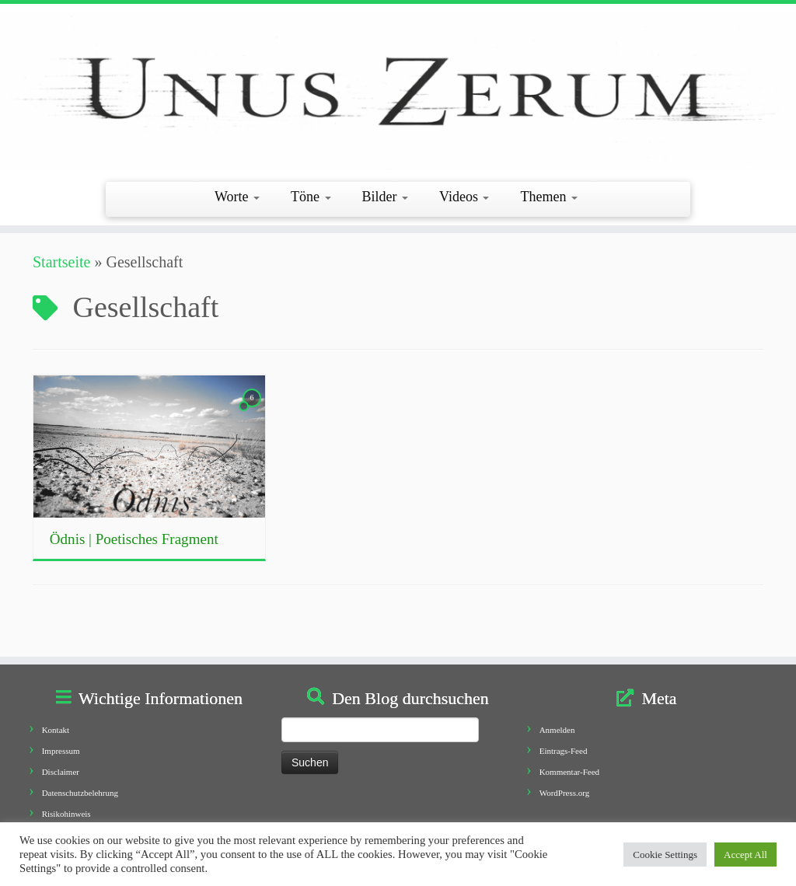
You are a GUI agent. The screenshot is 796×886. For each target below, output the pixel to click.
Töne (310, 196)
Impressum (61, 750)
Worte (237, 196)
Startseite (61, 261)
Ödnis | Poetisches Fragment (134, 539)
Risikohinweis (66, 813)
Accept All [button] (745, 854)
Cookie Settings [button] (665, 854)
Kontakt (55, 729)
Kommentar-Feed (569, 771)
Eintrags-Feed (563, 750)
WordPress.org (564, 792)
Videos (464, 196)
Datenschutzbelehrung (80, 792)
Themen (548, 196)
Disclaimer (60, 771)
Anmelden (557, 729)
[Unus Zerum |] (398, 91)
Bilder (385, 196)
